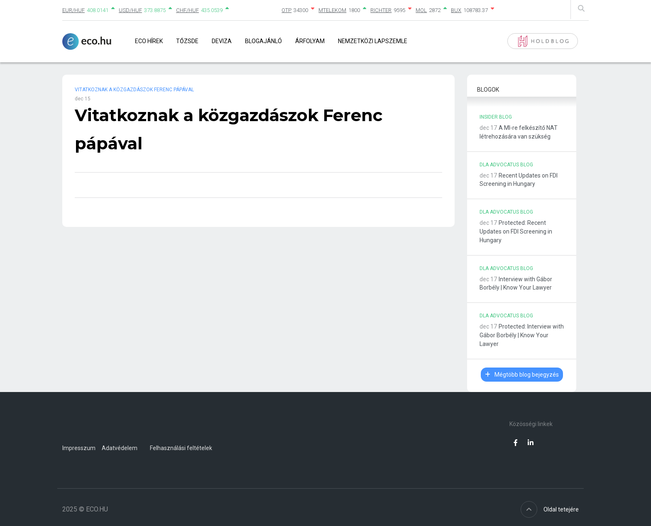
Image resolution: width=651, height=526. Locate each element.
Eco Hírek (149, 41)
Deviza (222, 41)
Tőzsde (187, 41)
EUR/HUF (73, 10)
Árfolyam (310, 41)
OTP (286, 10)
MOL (421, 10)
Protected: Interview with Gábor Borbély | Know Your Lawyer (522, 335)
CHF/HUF (187, 10)
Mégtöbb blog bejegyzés (522, 374)
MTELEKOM (332, 10)
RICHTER (381, 10)
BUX (456, 10)
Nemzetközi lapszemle (372, 41)
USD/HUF (130, 10)
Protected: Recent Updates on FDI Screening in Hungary (516, 231)
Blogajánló (263, 41)
